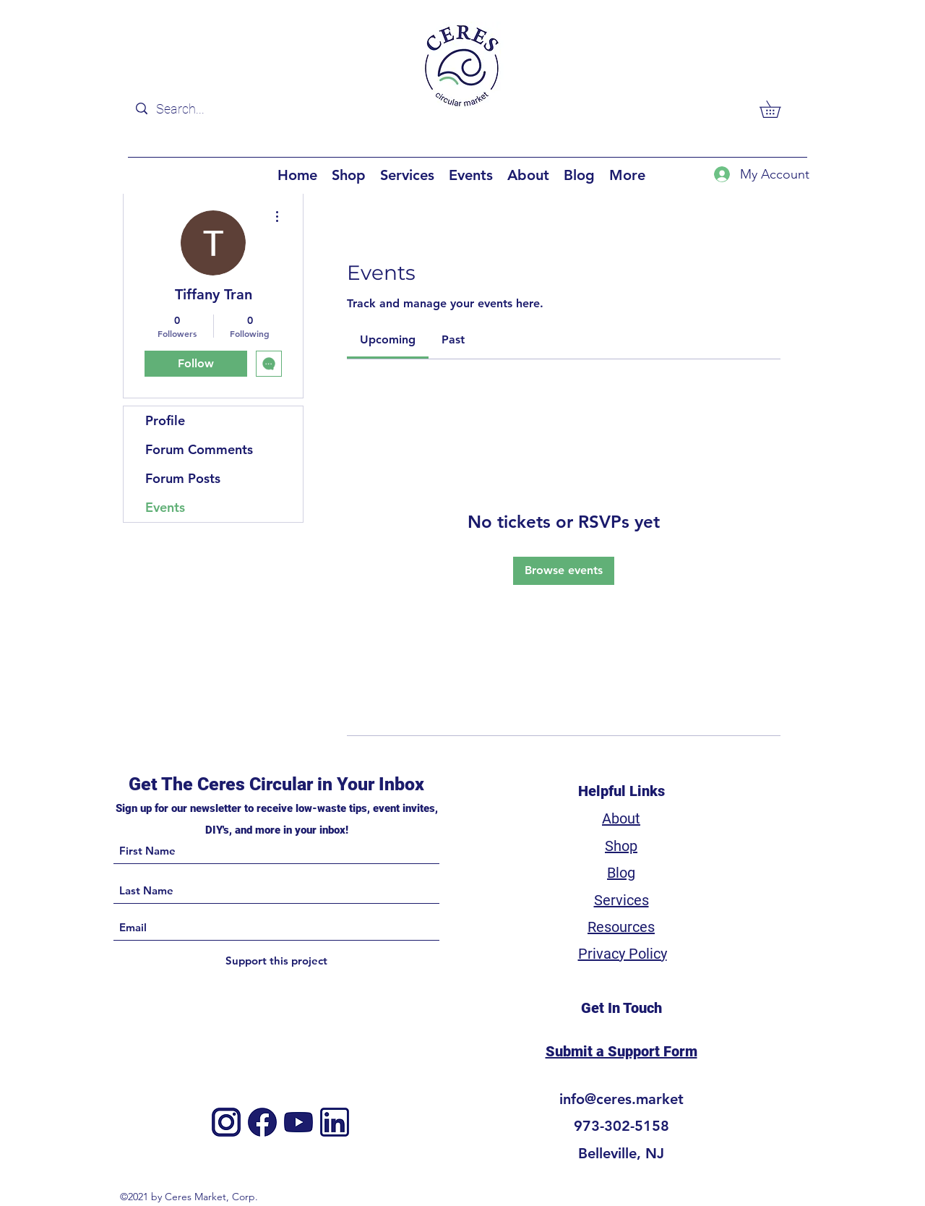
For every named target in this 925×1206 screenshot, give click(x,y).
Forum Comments (199, 449)
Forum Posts (182, 478)
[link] (388, 339)
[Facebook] (262, 1122)
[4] (298, 1122)
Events (165, 507)
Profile (165, 420)
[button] (778, 109)
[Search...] (219, 109)
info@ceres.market (621, 1099)
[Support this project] (276, 961)
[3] (334, 1122)
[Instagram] (226, 1122)
